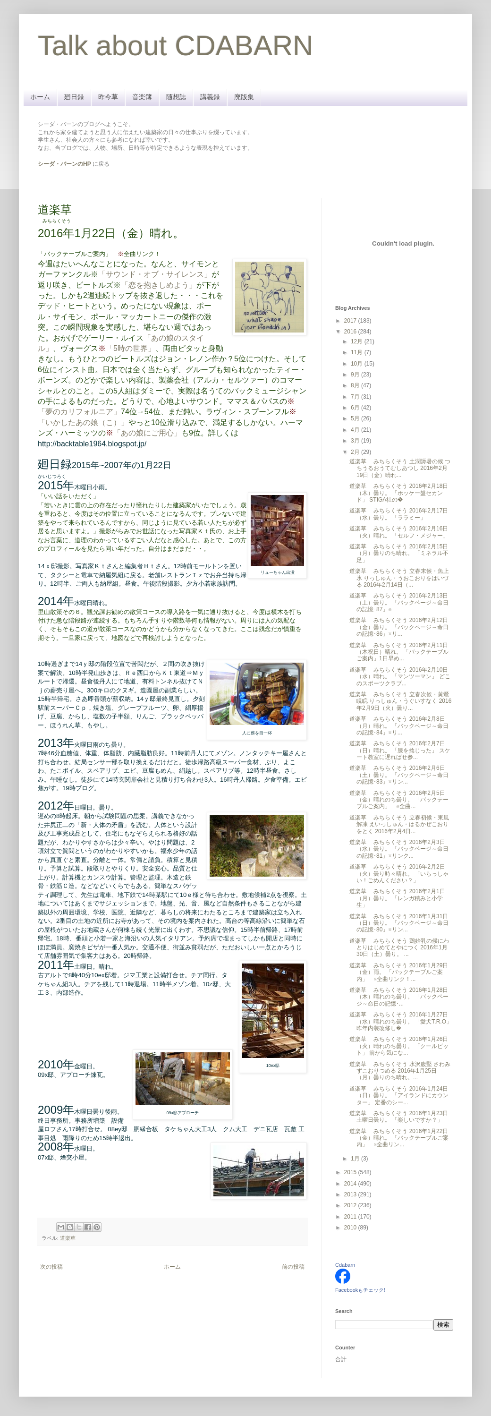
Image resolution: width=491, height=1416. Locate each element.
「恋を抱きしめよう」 (158, 285)
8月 (356, 385)
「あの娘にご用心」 (147, 433)
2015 (351, 1172)
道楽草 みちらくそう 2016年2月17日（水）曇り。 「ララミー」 (398, 513)
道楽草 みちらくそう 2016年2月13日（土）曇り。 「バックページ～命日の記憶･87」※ (399, 602)
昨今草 (108, 97)
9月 (356, 374)
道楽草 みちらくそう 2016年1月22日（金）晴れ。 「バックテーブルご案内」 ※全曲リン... (399, 1138)
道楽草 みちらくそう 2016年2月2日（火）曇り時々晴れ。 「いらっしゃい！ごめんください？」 (399, 873)
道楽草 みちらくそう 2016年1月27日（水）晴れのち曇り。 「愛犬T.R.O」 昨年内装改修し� (400, 1021)
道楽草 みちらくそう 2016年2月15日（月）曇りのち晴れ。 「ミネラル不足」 (399, 553)
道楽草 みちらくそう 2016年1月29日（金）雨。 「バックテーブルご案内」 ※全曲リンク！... (398, 972)
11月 (357, 352)
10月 (357, 363)
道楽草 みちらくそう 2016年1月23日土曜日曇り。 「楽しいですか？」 (398, 1116)
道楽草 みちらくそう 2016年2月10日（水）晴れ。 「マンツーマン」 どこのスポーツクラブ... (399, 676)
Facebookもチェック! (360, 1290)
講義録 (210, 97)
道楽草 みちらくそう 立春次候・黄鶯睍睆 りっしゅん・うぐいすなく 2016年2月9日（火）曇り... (400, 701)
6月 (356, 407)
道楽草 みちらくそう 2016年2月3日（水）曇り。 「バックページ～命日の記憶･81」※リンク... (399, 849)
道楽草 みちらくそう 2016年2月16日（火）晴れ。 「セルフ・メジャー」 (399, 531)
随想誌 (176, 97)
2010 (351, 1227)
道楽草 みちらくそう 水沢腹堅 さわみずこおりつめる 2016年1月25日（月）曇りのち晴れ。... (399, 1071)
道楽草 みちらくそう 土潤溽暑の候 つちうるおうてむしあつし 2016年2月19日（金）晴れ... (399, 468)
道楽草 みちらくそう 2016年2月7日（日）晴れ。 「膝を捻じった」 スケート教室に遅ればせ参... (399, 750)
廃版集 (244, 97)
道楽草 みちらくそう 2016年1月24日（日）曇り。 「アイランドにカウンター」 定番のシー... (399, 1095)
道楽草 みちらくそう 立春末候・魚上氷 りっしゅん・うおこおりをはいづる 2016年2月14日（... (399, 578)
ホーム (40, 97)
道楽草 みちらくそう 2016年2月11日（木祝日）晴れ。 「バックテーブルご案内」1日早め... (399, 652)
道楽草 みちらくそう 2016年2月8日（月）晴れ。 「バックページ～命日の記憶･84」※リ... (399, 726)
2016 (351, 331)
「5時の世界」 (130, 348)
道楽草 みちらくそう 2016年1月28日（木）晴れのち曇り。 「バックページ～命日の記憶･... (399, 997)
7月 (356, 396)
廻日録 (74, 97)
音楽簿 (142, 97)
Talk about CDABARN (175, 45)
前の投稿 (293, 1266)
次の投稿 (51, 1266)
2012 (351, 1205)
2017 (351, 320)
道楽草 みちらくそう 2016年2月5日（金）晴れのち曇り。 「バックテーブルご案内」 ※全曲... (399, 800)
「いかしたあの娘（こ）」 (83, 422)
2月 (356, 452)
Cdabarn (345, 1265)
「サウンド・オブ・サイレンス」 (155, 274)
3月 (356, 440)
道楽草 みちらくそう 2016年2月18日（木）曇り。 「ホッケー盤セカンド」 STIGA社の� (398, 493)
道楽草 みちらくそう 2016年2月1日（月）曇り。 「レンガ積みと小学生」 (397, 898)
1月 (356, 1158)
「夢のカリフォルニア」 (79, 412)
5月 (356, 418)
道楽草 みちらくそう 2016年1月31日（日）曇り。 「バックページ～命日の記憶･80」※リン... (399, 923)
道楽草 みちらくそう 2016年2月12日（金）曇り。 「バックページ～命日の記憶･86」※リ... (399, 627)
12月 (357, 341)
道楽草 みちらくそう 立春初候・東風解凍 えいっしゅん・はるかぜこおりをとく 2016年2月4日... (399, 824)
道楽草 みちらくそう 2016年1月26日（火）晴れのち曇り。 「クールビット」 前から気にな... (399, 1046)
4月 (356, 430)
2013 (351, 1194)
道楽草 (68, 1238)
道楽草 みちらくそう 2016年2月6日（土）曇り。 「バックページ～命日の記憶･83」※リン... (399, 775)
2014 (351, 1183)
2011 (351, 1216)
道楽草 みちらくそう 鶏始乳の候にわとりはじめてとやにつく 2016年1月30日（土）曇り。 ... (399, 948)
